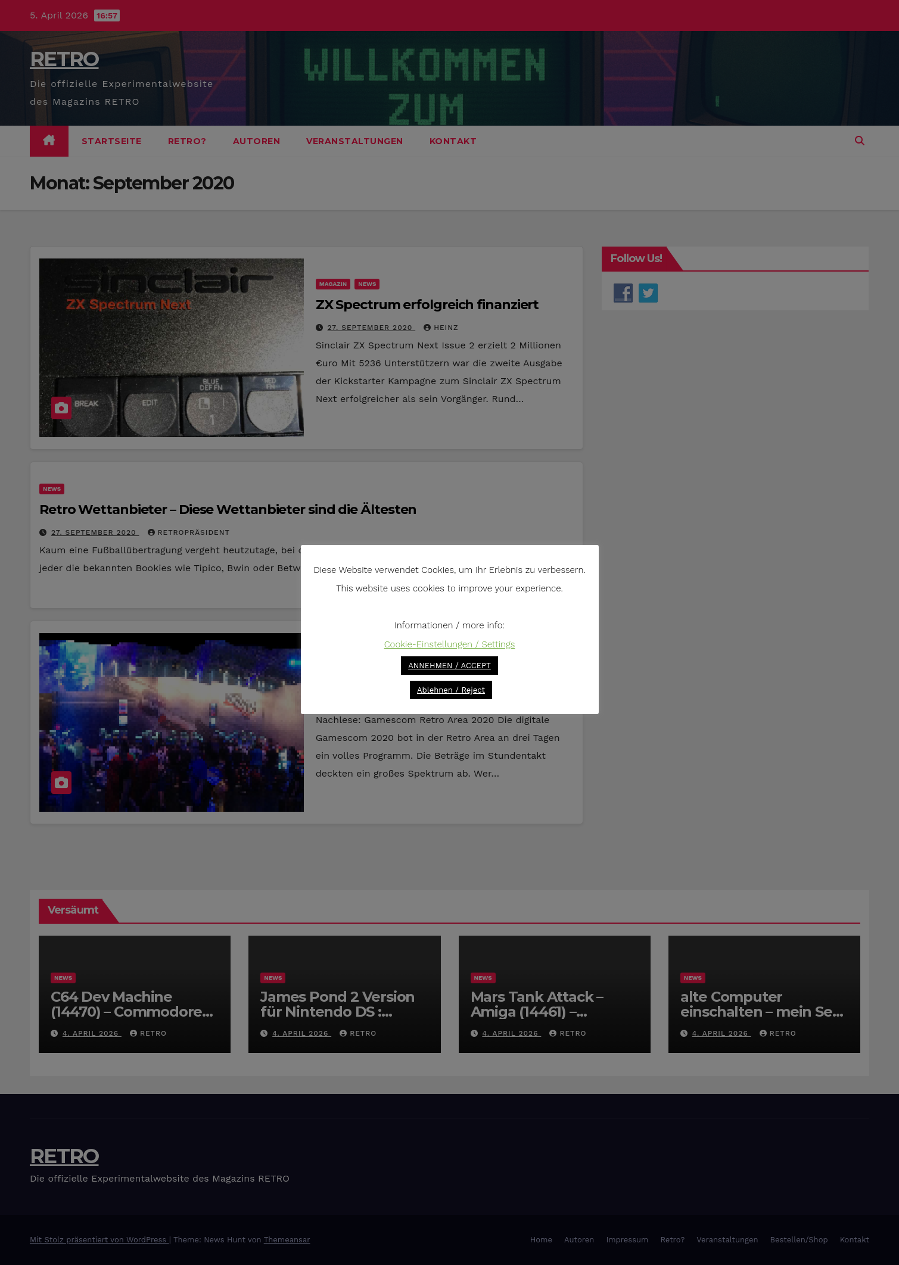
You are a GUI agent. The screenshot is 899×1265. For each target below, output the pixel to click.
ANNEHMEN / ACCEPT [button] (449, 665)
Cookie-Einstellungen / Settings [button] (449, 644)
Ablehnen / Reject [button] (451, 690)
